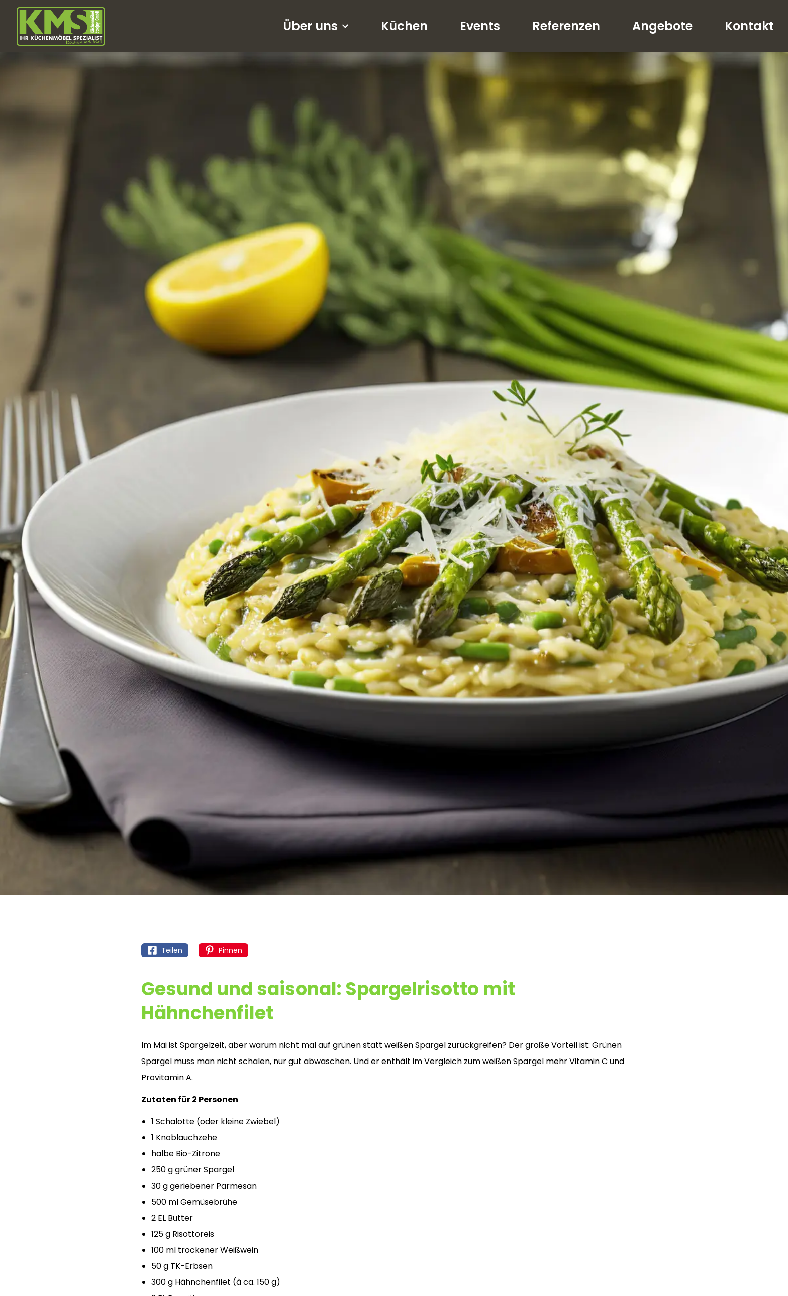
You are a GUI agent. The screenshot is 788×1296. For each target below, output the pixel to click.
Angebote (662, 26)
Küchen (404, 26)
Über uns (316, 26)
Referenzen (566, 26)
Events (480, 26)
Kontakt (749, 26)
